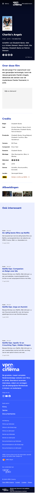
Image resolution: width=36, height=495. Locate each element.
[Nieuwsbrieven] (27, 4)
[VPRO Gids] (6, 471)
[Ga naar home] (17, 4)
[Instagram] (3, 396)
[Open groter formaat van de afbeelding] (7, 193)
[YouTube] (6, 396)
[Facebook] (9, 396)
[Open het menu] (5, 4)
